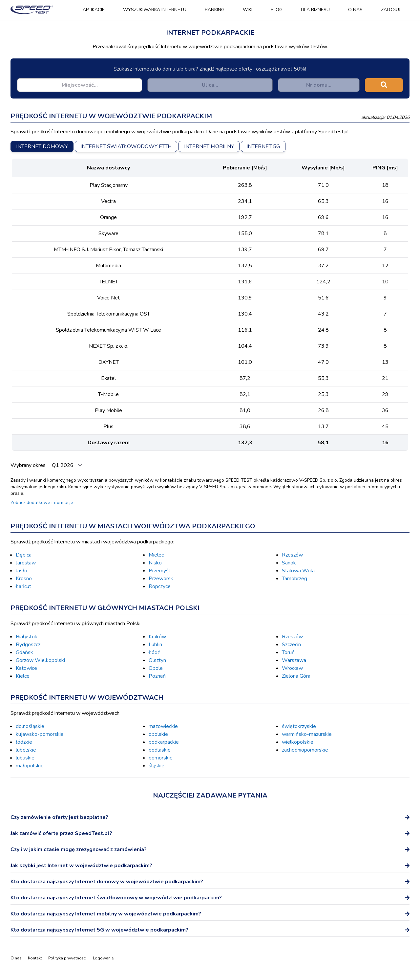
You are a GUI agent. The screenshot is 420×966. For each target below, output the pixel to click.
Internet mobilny (209, 146)
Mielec (156, 555)
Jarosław (26, 562)
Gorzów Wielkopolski (40, 660)
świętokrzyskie (299, 726)
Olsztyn (157, 660)
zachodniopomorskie (305, 750)
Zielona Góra (296, 676)
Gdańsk (24, 652)
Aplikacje (94, 10)
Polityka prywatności (67, 958)
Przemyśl (159, 570)
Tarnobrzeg (294, 578)
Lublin (155, 644)
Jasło (21, 570)
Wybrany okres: (29, 465)
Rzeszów (292, 555)
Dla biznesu (315, 10)
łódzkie (24, 742)
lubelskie (26, 750)
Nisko (155, 562)
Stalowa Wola (298, 570)
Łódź (154, 652)
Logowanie (103, 958)
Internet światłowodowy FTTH (126, 146)
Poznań (157, 676)
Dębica (24, 555)
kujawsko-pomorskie (40, 734)
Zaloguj (390, 10)
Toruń (288, 652)
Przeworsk (161, 578)
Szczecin (291, 644)
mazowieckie (163, 726)
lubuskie (25, 757)
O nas (355, 10)
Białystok (26, 636)
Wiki (247, 10)
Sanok (289, 562)
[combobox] (79, 85)
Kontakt (35, 958)
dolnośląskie (30, 726)
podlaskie (160, 750)
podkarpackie (164, 742)
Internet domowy (42, 146)
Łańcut (23, 586)
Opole (156, 668)
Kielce (23, 676)
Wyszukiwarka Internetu (154, 10)
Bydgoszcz (28, 644)
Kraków (157, 636)
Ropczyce (160, 586)
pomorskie (161, 757)
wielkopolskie (297, 742)
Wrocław (292, 668)
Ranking (214, 10)
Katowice (26, 668)
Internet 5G (263, 146)
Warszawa (294, 660)
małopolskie (30, 765)
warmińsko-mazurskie (307, 734)
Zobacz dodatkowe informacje (41, 502)
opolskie (158, 734)
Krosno (24, 578)
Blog (277, 10)
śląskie (156, 765)
